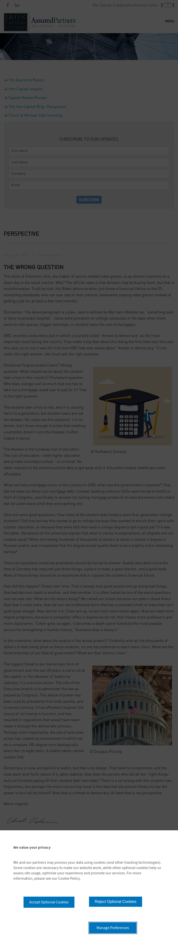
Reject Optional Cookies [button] (116, 902)
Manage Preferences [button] (113, 928)
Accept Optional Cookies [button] (49, 902)
